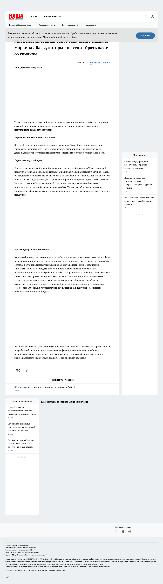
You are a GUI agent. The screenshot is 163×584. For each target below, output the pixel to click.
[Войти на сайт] (152, 16)
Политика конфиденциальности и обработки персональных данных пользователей (35, 570)
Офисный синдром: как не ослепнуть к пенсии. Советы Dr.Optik (62, 389)
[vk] (18, 370)
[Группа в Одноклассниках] (123, 531)
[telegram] (27, 370)
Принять (145, 35)
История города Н (70, 25)
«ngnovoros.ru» (23, 545)
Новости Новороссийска (20, 25)
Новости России (52, 16)
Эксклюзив (91, 25)
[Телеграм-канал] (129, 531)
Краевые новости (47, 25)
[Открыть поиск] (146, 16)
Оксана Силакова (100, 62)
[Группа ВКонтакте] (117, 531)
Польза (33, 16)
